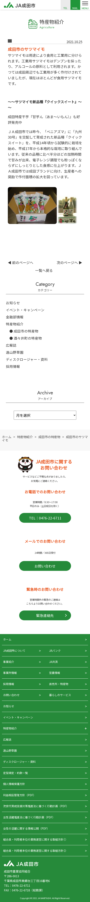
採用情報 (13, 366)
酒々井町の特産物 (28, 338)
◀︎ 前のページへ (20, 262)
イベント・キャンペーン (25, 309)
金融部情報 (14, 316)
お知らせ (13, 302)
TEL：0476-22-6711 (45, 517)
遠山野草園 (14, 352)
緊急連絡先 (45, 615)
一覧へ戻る (44, 270)
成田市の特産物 (26, 331)
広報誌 (11, 345)
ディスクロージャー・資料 (27, 359)
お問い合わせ (45, 565)
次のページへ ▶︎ (69, 262)
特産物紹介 (14, 324)
